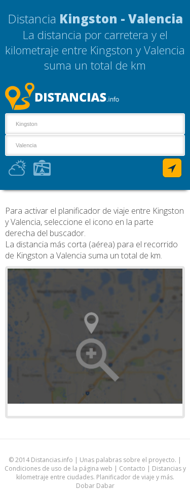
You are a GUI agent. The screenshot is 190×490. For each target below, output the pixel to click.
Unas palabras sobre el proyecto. (128, 459)
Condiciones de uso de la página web (58, 468)
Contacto (132, 468)
